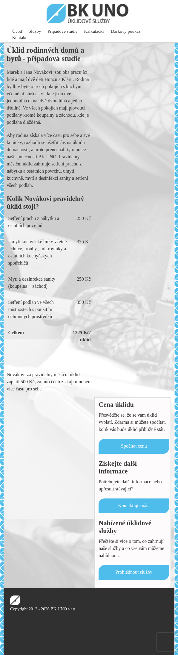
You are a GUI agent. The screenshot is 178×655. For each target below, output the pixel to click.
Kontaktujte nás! (134, 505)
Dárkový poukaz (126, 31)
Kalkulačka (94, 31)
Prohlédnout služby (133, 572)
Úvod (17, 31)
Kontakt (19, 37)
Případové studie (62, 31)
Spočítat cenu (134, 445)
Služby (35, 31)
